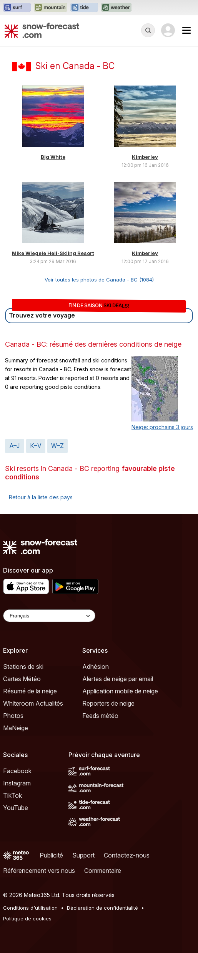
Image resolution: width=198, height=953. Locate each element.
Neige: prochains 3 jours (162, 427)
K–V (36, 445)
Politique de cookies (27, 918)
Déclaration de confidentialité (102, 908)
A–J (15, 445)
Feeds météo (100, 715)
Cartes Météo (22, 679)
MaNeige (15, 728)
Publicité (51, 855)
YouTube (15, 807)
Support (83, 855)
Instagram (17, 783)
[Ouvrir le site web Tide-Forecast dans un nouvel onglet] (84, 8)
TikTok (12, 795)
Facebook (17, 771)
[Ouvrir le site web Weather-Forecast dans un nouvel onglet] (116, 8)
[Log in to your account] (168, 30)
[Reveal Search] (148, 30)
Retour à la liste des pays (41, 497)
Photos (13, 715)
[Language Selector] (49, 615)
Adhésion (95, 666)
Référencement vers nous (39, 870)
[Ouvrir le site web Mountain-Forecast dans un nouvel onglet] (50, 8)
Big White (53, 157)
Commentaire (102, 870)
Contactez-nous (127, 855)
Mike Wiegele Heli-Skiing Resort (53, 253)
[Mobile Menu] (186, 30)
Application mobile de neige (120, 691)
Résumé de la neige (30, 691)
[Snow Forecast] (42, 30)
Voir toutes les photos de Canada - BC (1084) (99, 280)
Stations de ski (23, 666)
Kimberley (145, 157)
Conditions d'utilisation (30, 908)
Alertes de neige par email (117, 679)
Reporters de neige (108, 703)
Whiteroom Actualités (33, 703)
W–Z (57, 445)
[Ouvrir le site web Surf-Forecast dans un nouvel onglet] (17, 8)
